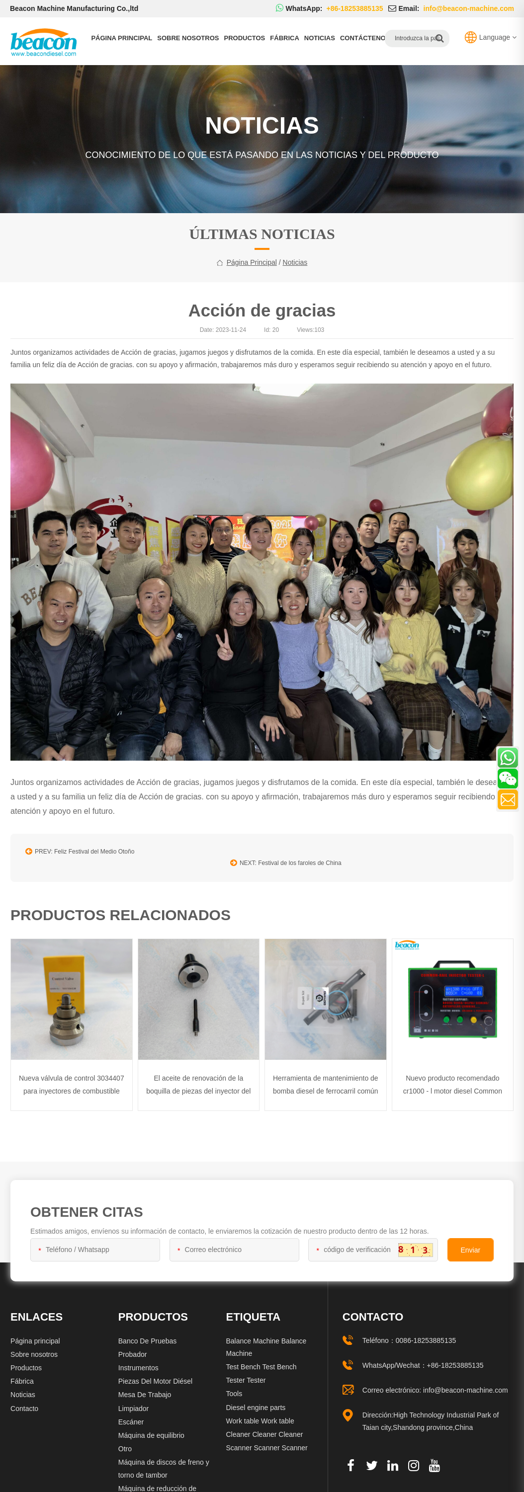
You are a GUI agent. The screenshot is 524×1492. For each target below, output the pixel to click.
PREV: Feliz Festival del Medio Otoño (79, 857)
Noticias (319, 38)
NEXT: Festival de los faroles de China (322, 857)
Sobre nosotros (188, 38)
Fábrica (284, 38)
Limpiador (133, 1401)
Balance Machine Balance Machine (266, 1339)
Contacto (24, 1401)
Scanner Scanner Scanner (266, 1440)
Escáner (131, 1414)
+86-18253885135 (455, 1357)
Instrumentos (138, 1360)
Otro (125, 1441)
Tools (234, 1386)
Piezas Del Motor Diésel (155, 1374)
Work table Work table (260, 1413)
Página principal (121, 38)
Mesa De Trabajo (145, 1387)
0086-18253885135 (426, 1332)
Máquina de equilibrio (151, 1428)
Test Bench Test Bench (261, 1359)
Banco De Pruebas (147, 1333)
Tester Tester (245, 1373)
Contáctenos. (366, 38)
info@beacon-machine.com (465, 1383)
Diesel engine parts (255, 1400)
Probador (132, 1346)
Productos (244, 38)
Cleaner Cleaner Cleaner (264, 1427)
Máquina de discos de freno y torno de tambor (163, 1461)
